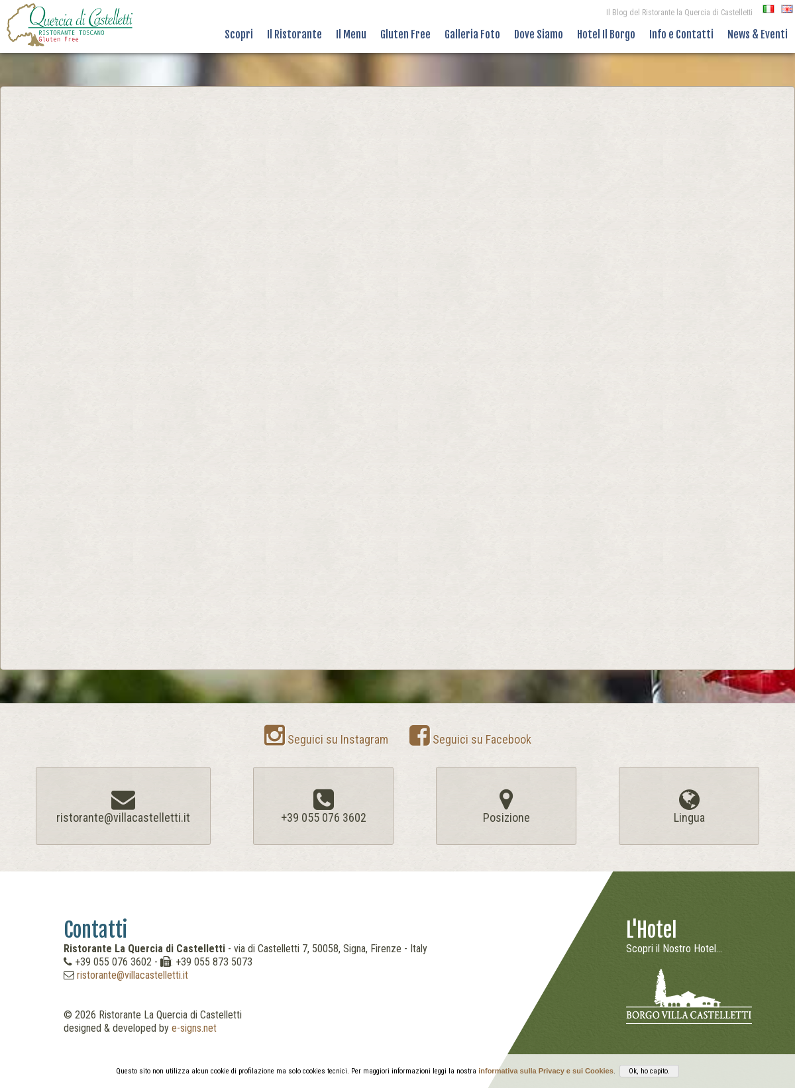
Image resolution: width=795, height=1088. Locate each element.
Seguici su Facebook (470, 739)
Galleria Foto (472, 34)
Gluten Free (405, 34)
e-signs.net (194, 1028)
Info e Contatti (681, 34)
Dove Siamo (538, 34)
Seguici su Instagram (326, 739)
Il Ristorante (294, 34)
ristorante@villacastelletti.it (132, 975)
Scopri (239, 34)
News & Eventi (757, 34)
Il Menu (351, 34)
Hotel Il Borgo (606, 34)
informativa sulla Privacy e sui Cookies (545, 1071)
